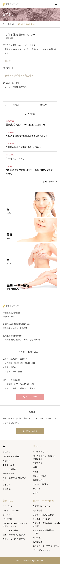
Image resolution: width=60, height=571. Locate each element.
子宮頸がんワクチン (41, 506)
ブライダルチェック (41, 550)
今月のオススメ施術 (11, 456)
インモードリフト (40, 452)
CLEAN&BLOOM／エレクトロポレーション (15, 524)
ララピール (7, 506)
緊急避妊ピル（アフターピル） (46, 546)
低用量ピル (37, 542)
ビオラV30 (7, 519)
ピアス (36, 493)
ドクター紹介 (8, 465)
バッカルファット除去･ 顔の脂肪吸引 (44, 457)
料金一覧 (6, 461)
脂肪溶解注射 (38, 480)
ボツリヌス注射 (39, 476)
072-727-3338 (31, 397)
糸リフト (37, 488)
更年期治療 (37, 510)
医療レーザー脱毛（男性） (14, 539)
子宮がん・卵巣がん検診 (43, 515)
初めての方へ (8, 473)
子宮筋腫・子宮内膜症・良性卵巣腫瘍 (46, 524)
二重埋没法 (37, 463)
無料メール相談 (31, 431)
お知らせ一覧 (49, 181)
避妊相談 (37, 537)
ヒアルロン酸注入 (40, 484)
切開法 (36, 467)
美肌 (8, 501)
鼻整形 (36, 471)
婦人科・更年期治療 (43, 501)
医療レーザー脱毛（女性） (14, 535)
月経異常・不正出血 (41, 519)
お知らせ (6, 452)
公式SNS (7, 489)
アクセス (6, 485)
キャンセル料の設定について (14, 479)
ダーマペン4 (8, 515)
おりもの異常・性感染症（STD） (43, 531)
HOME (4, 446)
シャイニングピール (11, 510)
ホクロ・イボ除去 (10, 530)
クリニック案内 (9, 469)
